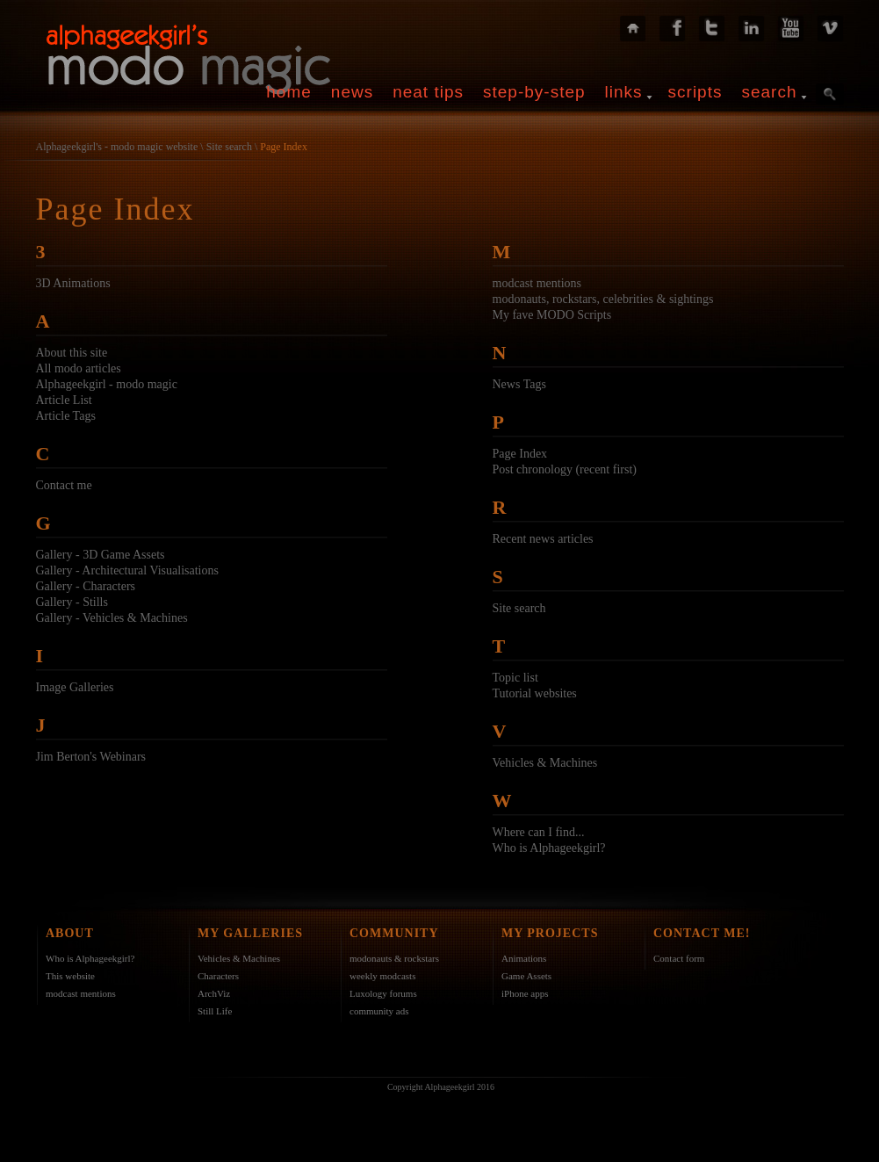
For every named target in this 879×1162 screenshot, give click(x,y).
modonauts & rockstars (394, 958)
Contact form (678, 958)
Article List (64, 400)
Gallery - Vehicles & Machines (112, 617)
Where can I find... (539, 832)
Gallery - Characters (86, 586)
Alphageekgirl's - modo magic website (117, 147)
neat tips (428, 92)
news (352, 92)
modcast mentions (537, 283)
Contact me (64, 485)
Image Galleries (75, 687)
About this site (72, 352)
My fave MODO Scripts (552, 314)
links (624, 92)
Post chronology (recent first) (565, 469)
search (768, 92)
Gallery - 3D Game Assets (100, 554)
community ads (379, 1011)
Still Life (215, 1011)
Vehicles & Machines (545, 762)
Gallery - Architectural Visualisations (127, 570)
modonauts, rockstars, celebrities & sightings (603, 299)
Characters (218, 976)
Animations (523, 958)
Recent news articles (543, 538)
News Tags (519, 384)
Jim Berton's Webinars (91, 756)
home (289, 92)
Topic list (515, 677)
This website (70, 976)
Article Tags (66, 415)
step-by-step (534, 92)
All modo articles (78, 368)
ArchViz (214, 993)
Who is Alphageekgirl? (549, 848)
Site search (229, 147)
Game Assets (526, 976)
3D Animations (73, 283)
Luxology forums (383, 993)
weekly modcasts (382, 976)
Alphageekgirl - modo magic (106, 384)
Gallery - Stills (72, 602)
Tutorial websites (535, 693)
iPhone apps (524, 993)
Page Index (283, 147)
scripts (695, 92)
